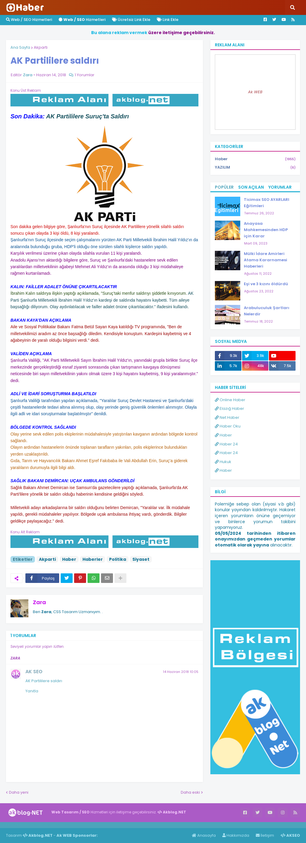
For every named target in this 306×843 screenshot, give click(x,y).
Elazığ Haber (229, 408)
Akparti (41, 47)
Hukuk (223, 462)
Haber (69, 559)
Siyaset (140, 559)
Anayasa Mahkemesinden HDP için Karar (266, 230)
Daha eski (190, 792)
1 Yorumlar (84, 75)
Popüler (224, 187)
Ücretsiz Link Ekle (131, 19)
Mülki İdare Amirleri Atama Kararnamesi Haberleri (265, 260)
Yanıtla (31, 691)
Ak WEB (255, 92)
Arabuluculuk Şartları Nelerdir (266, 311)
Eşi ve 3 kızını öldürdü (266, 284)
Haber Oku (228, 426)
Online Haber (230, 400)
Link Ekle (167, 19)
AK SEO (33, 671)
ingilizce (62, 825)
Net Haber (227, 417)
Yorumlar (280, 187)
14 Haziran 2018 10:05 (180, 671)
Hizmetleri (82, 19)
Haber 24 (226, 444)
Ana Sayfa (20, 47)
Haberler (92, 559)
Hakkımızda (235, 835)
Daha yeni (18, 792)
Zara (39, 602)
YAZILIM (255, 167)
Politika (117, 559)
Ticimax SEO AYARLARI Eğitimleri (266, 203)
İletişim (265, 835)
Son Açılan (251, 187)
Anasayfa (204, 835)
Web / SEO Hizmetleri (29, 19)
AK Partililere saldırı (43, 681)
